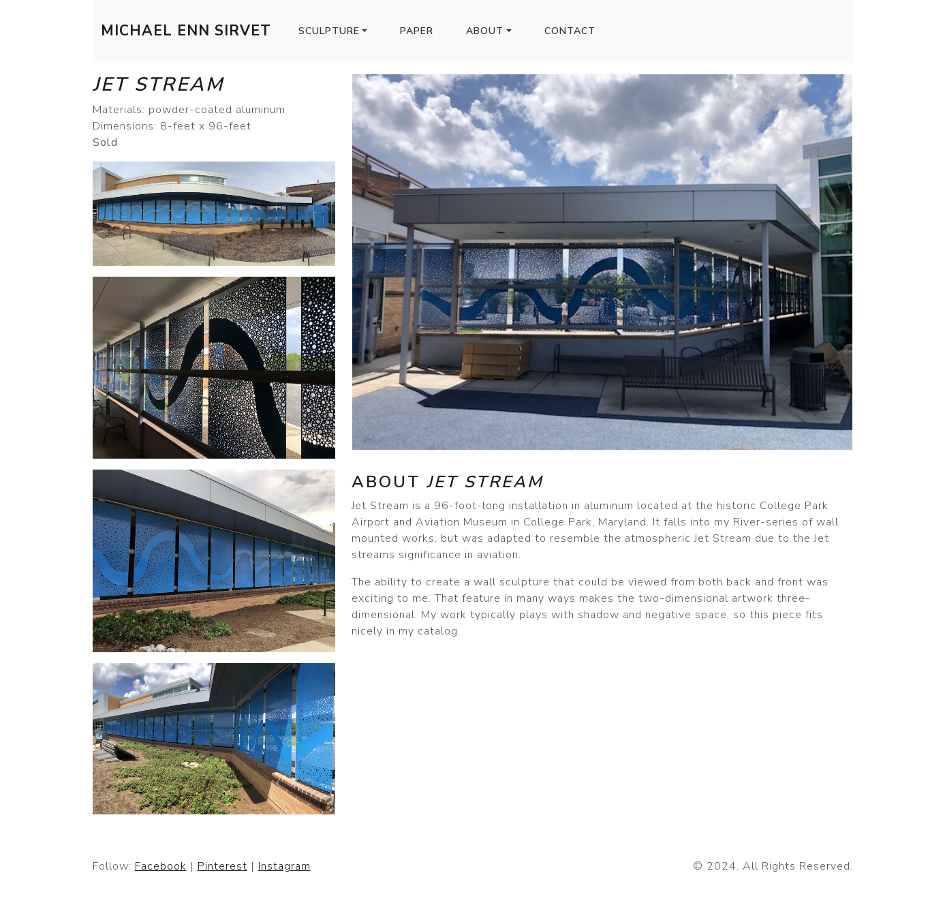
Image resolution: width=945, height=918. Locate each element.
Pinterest (222, 866)
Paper (416, 31)
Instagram (284, 866)
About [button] (485, 31)
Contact (569, 31)
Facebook (161, 866)
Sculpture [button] (329, 31)
